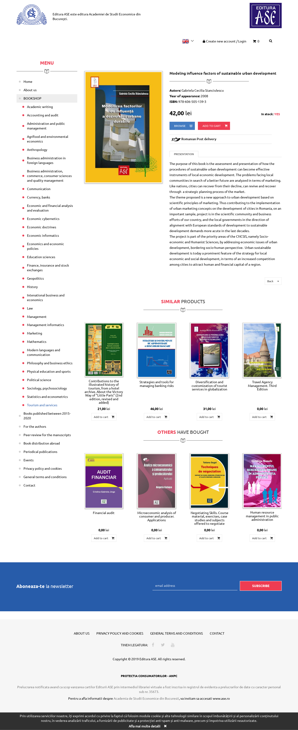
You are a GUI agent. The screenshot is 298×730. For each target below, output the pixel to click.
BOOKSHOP (32, 98)
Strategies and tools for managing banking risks (156, 383)
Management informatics (45, 325)
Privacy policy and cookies (43, 468)
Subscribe (260, 586)
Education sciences (41, 257)
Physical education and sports (49, 371)
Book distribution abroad (42, 443)
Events (29, 460)
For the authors (35, 426)
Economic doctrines (41, 227)
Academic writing (40, 106)
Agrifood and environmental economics (47, 138)
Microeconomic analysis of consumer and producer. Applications (156, 516)
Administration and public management (46, 125)
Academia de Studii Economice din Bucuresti (146, 698)
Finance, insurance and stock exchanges (48, 267)
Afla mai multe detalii (144, 726)
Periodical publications (40, 451)
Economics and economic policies (45, 246)
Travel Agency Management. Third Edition (262, 385)
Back (273, 281)
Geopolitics (35, 278)
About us (30, 90)
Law (30, 308)
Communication (39, 189)
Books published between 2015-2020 (47, 415)
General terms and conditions (45, 477)
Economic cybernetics (43, 218)
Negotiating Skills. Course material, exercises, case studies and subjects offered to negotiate (209, 518)
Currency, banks (38, 197)
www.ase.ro (221, 698)
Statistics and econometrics (47, 396)
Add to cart (215, 126)
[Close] (165, 726)
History (32, 287)
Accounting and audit (42, 115)
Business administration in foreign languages (46, 160)
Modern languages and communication (43, 352)
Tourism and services (42, 405)
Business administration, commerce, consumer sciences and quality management (49, 175)
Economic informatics (43, 235)
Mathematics (36, 341)
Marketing (34, 333)
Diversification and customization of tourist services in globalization (209, 385)
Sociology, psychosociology (47, 388)
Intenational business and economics (45, 297)
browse (183, 126)
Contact (29, 485)
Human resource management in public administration (262, 515)
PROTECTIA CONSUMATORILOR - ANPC (149, 676)
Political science (39, 380)
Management (37, 316)
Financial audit (104, 513)
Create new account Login (224, 41)
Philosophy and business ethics (49, 363)
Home (28, 81)
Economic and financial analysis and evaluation (50, 207)
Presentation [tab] (184, 154)
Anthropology (37, 149)
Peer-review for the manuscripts (47, 435)
